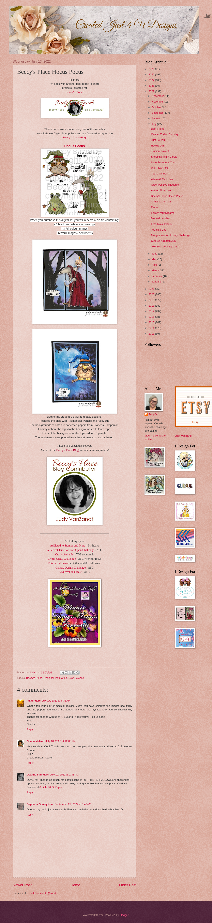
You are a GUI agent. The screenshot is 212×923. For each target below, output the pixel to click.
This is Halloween (59, 563)
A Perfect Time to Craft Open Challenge (70, 550)
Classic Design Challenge (71, 567)
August (156, 118)
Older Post (127, 885)
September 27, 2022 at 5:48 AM (73, 804)
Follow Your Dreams (162, 212)
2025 (152, 74)
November (158, 101)
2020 (152, 294)
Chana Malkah (35, 741)
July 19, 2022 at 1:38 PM (64, 774)
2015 (152, 322)
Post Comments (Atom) (42, 893)
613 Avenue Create (70, 571)
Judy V (153, 414)
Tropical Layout (160, 151)
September (158, 112)
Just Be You (158, 139)
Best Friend (157, 128)
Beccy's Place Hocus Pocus (167, 196)
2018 (152, 305)
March (156, 270)
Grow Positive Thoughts (165, 184)
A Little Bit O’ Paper (50, 787)
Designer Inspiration (55, 677)
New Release (76, 677)
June (155, 253)
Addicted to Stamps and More (67, 545)
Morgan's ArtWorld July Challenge (170, 235)
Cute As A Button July (163, 240)
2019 (152, 300)
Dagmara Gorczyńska (40, 804)
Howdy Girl (157, 145)
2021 (152, 288)
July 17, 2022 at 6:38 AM (56, 700)
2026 (152, 69)
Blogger (124, 915)
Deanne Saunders (38, 774)
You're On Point (160, 173)
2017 (152, 311)
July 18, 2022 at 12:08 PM (61, 741)
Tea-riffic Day (158, 229)
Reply (30, 729)
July (154, 124)
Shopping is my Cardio (164, 156)
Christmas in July (161, 201)
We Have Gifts (159, 167)
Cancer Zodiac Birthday (164, 134)
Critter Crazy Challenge (62, 558)
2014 (152, 327)
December (158, 95)
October (157, 107)
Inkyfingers (34, 700)
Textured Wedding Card (164, 246)
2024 (152, 80)
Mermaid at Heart (161, 218)
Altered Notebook (161, 190)
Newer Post (22, 885)
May (154, 259)
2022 (152, 91)
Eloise (154, 207)
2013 (152, 333)
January (157, 281)
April (154, 264)
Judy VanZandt (183, 435)
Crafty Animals (64, 554)
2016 (152, 316)
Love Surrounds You (163, 162)
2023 (152, 85)
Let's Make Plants (161, 224)
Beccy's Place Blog (74, 137)
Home (75, 885)
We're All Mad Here (162, 179)
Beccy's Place (74, 92)
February (157, 276)
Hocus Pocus (74, 146)
